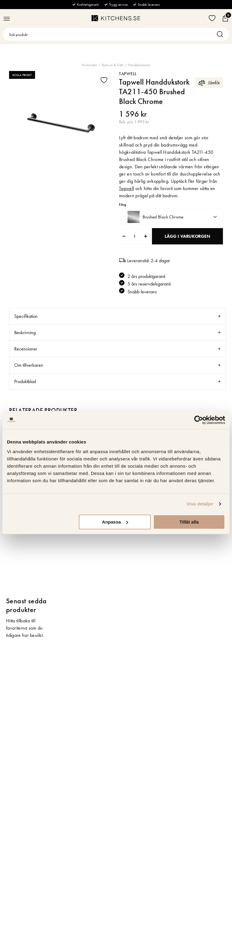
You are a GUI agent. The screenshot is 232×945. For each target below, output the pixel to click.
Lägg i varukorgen (187, 236)
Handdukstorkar (139, 65)
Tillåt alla (189, 521)
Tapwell (128, 73)
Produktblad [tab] (25, 381)
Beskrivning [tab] (25, 332)
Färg (122, 204)
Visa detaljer (199, 503)
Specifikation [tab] (26, 316)
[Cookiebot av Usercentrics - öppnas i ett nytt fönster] (198, 419)
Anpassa (115, 521)
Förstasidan (89, 65)
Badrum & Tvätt (112, 65)
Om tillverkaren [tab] (28, 365)
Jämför (209, 82)
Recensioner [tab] (25, 349)
